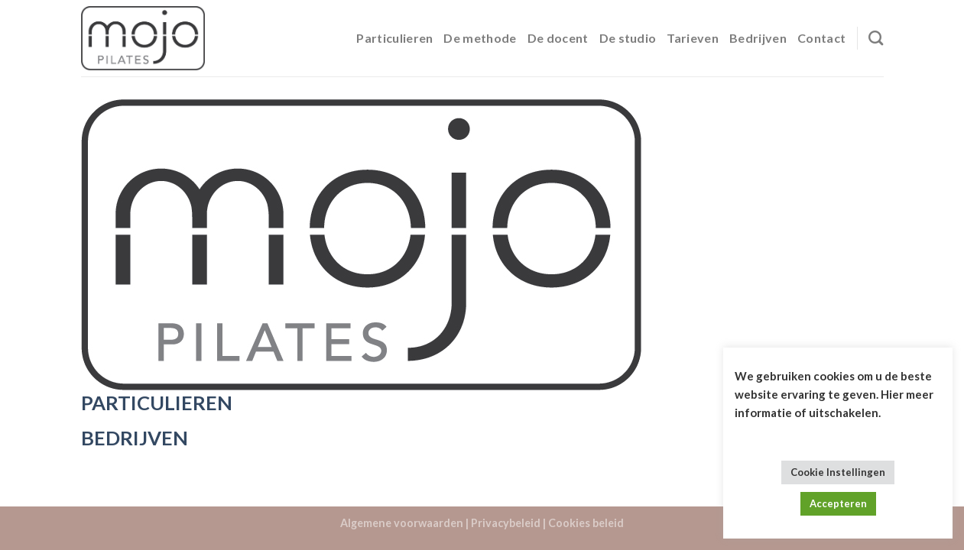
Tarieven (693, 38)
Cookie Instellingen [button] (837, 472)
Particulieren (394, 38)
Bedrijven (758, 38)
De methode (479, 38)
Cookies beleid (586, 522)
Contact (821, 38)
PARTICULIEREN (156, 402)
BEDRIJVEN (134, 437)
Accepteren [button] (838, 503)
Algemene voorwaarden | (404, 522)
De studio (628, 38)
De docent (558, 38)
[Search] (875, 37)
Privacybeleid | (508, 522)
